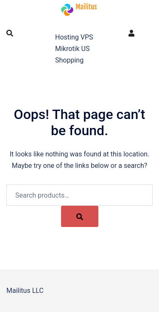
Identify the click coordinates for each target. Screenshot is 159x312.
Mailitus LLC (78, 25)
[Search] (79, 216)
